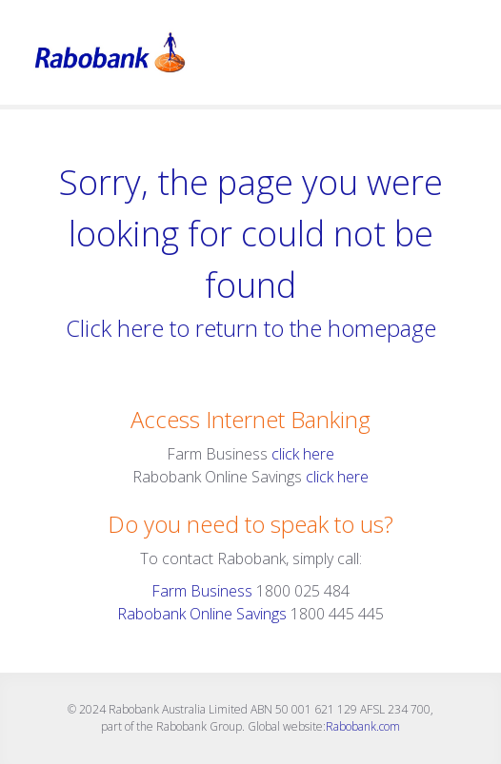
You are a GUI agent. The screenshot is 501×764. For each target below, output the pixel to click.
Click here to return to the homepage (251, 327)
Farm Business (201, 590)
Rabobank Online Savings (202, 613)
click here (302, 453)
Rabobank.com (363, 726)
